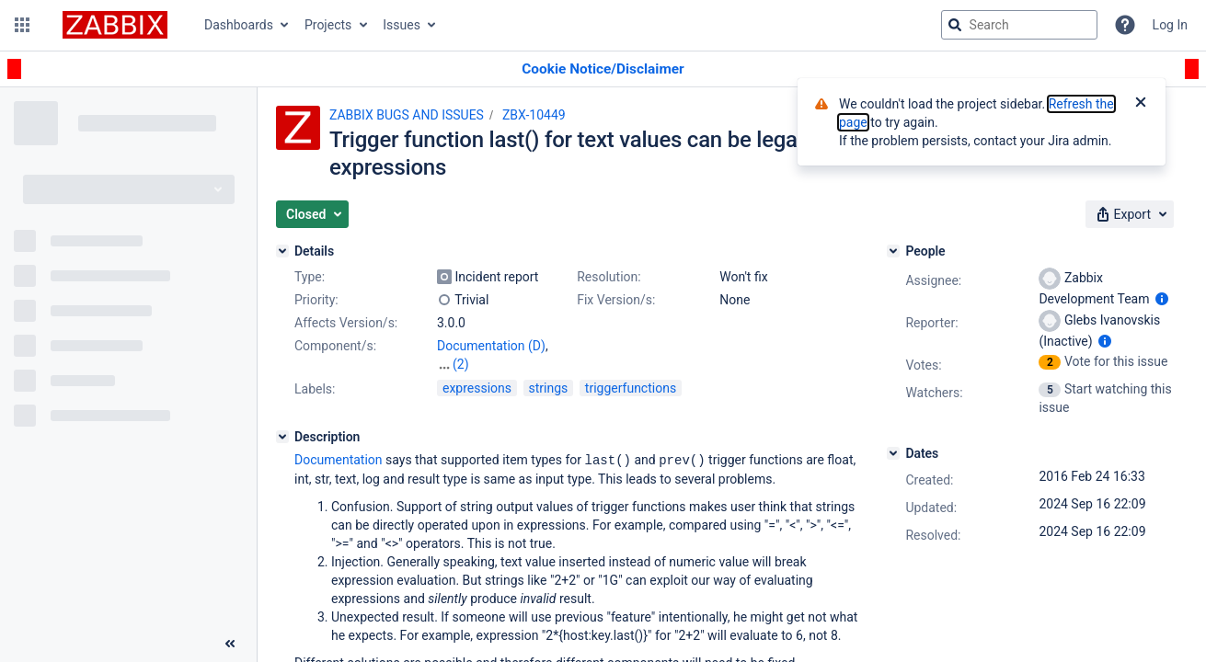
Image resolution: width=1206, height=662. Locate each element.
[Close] (1140, 104)
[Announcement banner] (603, 69)
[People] (893, 251)
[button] (22, 24)
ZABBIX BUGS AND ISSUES (406, 115)
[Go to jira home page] (115, 24)
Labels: (314, 389)
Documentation (338, 459)
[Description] (282, 436)
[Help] (1125, 25)
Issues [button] (401, 24)
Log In (1170, 24)
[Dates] (893, 453)
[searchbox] (1019, 25)
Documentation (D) (491, 345)
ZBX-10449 (534, 115)
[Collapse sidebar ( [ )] (229, 643)
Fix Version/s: (616, 299)
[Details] (282, 251)
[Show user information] (1161, 298)
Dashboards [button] (238, 24)
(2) (461, 364)
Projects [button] (327, 24)
